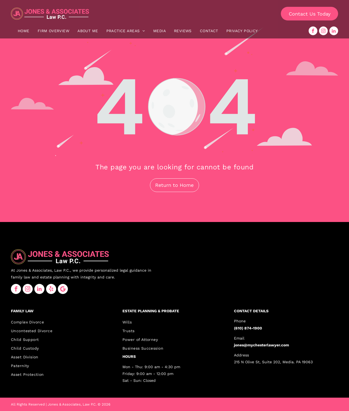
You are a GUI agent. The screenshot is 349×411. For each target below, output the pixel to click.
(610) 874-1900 (248, 328)
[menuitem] (24, 31)
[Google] (63, 289)
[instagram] (323, 30)
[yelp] (51, 289)
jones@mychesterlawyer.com (261, 345)
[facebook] (313, 30)
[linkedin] (333, 30)
